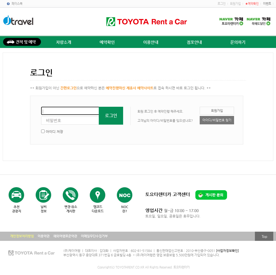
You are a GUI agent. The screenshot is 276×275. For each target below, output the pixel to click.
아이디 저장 (54, 132)
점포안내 (194, 42)
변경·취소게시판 (70, 209)
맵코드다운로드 (98, 209)
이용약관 (44, 236)
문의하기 (237, 42)
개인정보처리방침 (22, 236)
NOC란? (124, 209)
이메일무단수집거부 (94, 236)
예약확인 (107, 42)
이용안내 (150, 42)
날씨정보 (44, 209)
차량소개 (63, 42)
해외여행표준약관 (65, 236)
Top (264, 236)
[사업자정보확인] (227, 251)
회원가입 (235, 3)
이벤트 (267, 3)
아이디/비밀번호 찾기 (216, 120)
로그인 (222, 3)
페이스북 (17, 3)
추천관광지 (16, 209)
